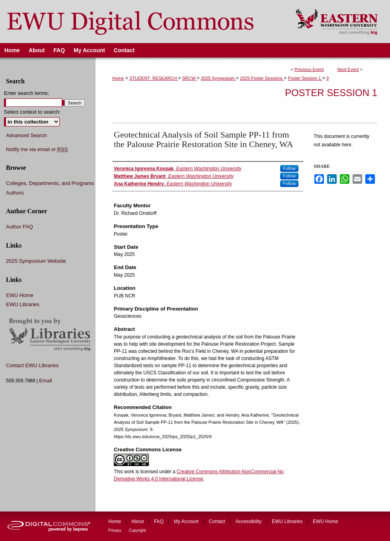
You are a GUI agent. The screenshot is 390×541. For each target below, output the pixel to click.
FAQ (159, 521)
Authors (15, 193)
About (138, 521)
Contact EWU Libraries (32, 365)
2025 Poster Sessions (262, 78)
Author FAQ (19, 227)
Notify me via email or (37, 149)
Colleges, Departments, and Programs (50, 183)
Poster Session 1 (305, 78)
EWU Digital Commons (142, 21)
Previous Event (309, 69)
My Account (187, 521)
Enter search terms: (26, 93)
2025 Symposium (218, 78)
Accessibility (249, 521)
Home (118, 78)
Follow (289, 168)
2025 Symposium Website (36, 261)
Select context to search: (32, 112)
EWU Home (19, 295)
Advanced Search (26, 135)
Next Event (348, 69)
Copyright (137, 530)
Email (45, 381)
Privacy (115, 530)
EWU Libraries (22, 304)
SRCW (189, 78)
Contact (218, 521)
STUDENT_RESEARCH (153, 78)
